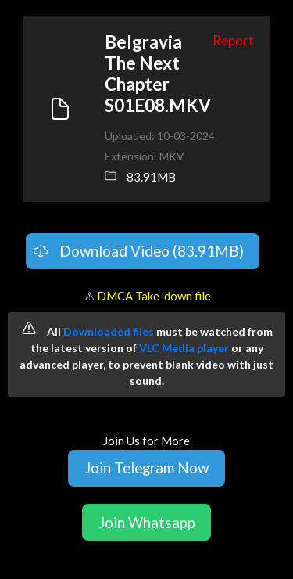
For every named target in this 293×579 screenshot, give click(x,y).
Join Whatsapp (146, 522)
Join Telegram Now (146, 468)
